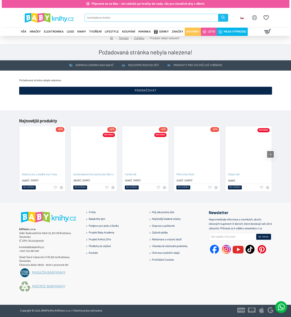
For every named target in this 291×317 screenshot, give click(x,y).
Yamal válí (130, 175)
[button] (29, 187)
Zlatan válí (233, 175)
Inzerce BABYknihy (48, 286)
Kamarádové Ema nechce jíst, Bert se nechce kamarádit (94, 175)
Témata (124, 38)
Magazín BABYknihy (49, 272)
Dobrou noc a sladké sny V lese (39, 175)
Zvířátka (139, 38)
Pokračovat (145, 90)
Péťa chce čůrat (185, 175)
